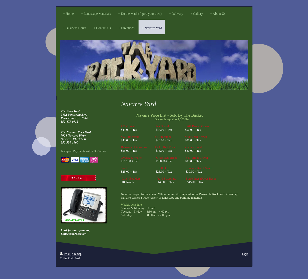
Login (245, 254)
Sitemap (77, 254)
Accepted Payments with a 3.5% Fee (83, 151)
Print (65, 254)
